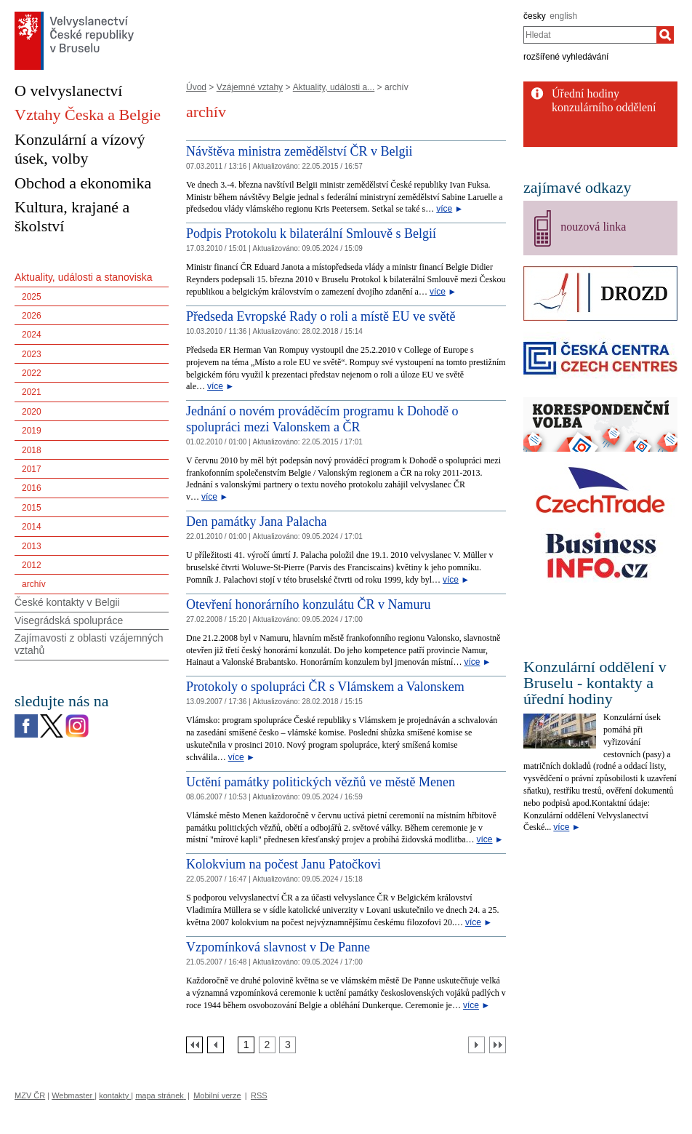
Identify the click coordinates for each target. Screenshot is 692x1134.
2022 (31, 373)
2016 (31, 488)
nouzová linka (593, 226)
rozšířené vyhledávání (565, 56)
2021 (31, 392)
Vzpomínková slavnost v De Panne (278, 947)
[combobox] (589, 35)
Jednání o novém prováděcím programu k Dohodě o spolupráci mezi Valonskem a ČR (322, 419)
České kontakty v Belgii (67, 602)
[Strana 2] (267, 1045)
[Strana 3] (287, 1045)
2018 (31, 450)
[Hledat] (665, 35)
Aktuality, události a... (334, 87)
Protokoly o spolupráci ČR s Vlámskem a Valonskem (325, 686)
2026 (31, 316)
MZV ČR (30, 1095)
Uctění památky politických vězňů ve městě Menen (320, 782)
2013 (31, 546)
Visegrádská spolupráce (69, 620)
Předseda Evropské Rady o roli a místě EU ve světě (320, 316)
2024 (31, 335)
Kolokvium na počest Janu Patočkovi (283, 864)
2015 (31, 508)
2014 (31, 527)
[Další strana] (476, 1045)
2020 (31, 412)
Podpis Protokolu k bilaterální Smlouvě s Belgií (311, 233)
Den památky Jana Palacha (256, 521)
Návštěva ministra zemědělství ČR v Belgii (299, 151)
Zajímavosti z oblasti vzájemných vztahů (89, 644)
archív (34, 584)
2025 (31, 297)
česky (534, 16)
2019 (31, 431)
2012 (31, 565)
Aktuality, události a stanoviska (84, 277)
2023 (31, 354)
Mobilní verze (217, 1095)
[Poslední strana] (497, 1045)
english (563, 16)
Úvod (196, 87)
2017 (31, 469)
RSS (259, 1095)
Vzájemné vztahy (250, 87)
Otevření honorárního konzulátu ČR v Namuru (308, 604)
